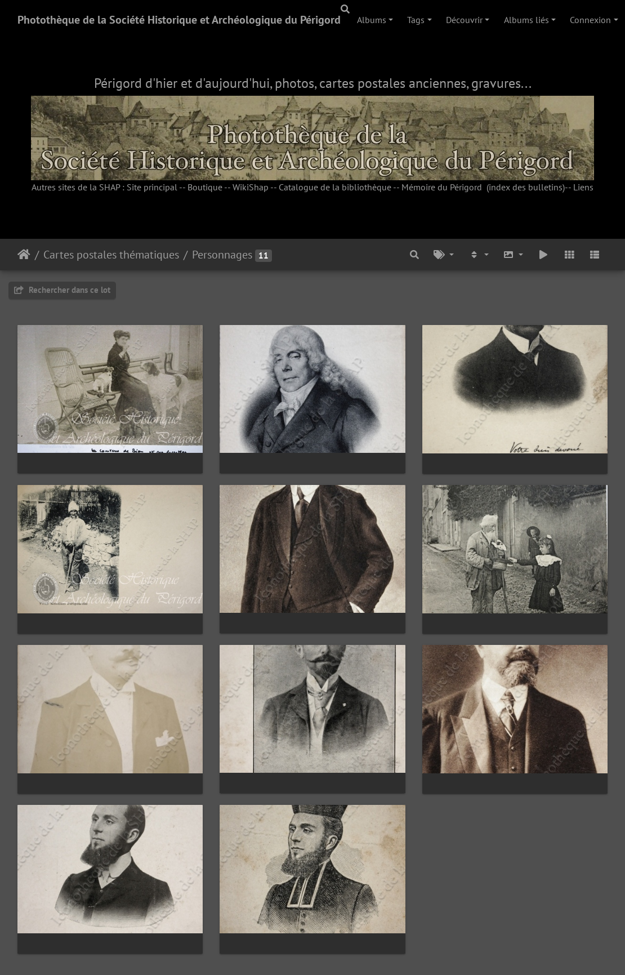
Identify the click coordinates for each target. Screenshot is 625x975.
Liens (583, 187)
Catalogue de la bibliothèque (335, 187)
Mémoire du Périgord (441, 187)
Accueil (23, 254)
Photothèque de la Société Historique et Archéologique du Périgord (179, 19)
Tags (416, 19)
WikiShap (251, 187)
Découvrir (464, 19)
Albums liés (526, 19)
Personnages (222, 254)
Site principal (152, 187)
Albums (371, 19)
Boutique (205, 187)
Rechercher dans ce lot (62, 289)
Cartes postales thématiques (111, 254)
